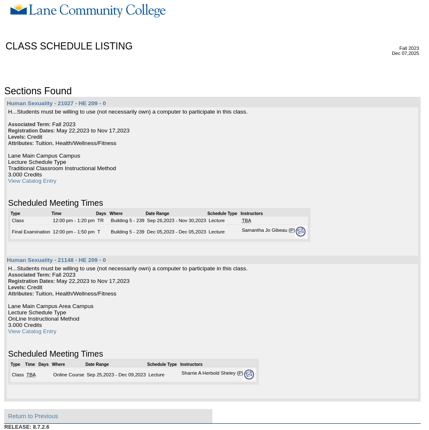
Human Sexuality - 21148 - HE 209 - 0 (56, 260)
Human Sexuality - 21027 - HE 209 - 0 (56, 103)
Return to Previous (33, 416)
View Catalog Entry (32, 181)
